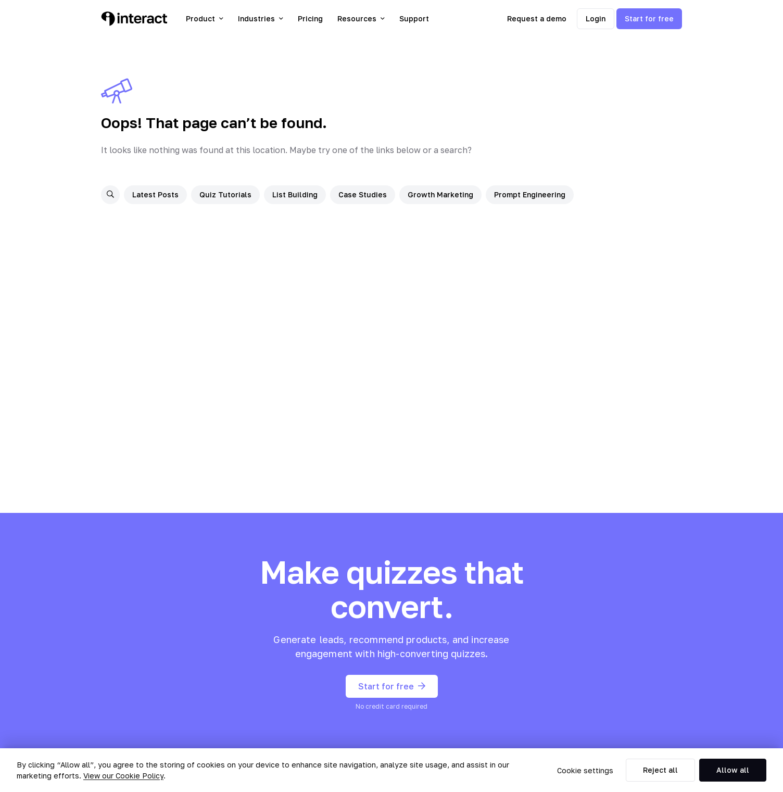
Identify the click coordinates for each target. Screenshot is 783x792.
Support (414, 18)
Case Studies (362, 194)
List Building (295, 194)
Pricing (310, 18)
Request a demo (536, 18)
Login (595, 18)
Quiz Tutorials (225, 194)
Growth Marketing (440, 194)
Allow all (732, 769)
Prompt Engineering (529, 194)
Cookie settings (585, 770)
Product (204, 18)
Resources (361, 18)
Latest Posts (155, 194)
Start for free (649, 18)
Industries (260, 18)
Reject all (660, 769)
